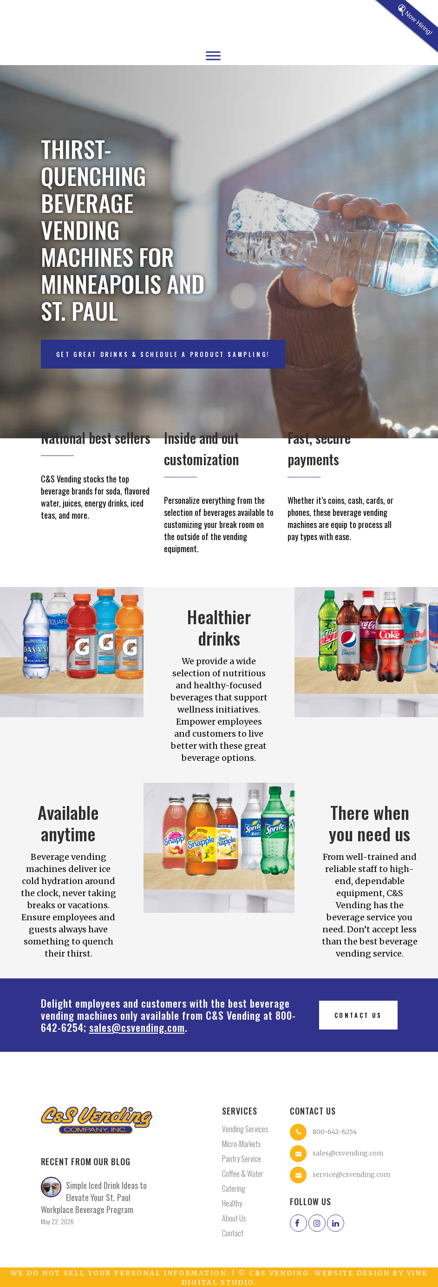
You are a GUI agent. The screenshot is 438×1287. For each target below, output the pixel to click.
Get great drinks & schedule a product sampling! (163, 354)
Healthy (232, 1203)
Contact (232, 1233)
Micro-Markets (241, 1144)
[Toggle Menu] (213, 55)
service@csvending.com (352, 1174)
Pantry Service (241, 1159)
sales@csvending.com (137, 1027)
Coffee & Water (242, 1173)
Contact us (358, 1015)
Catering (233, 1188)
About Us (234, 1218)
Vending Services (245, 1129)
